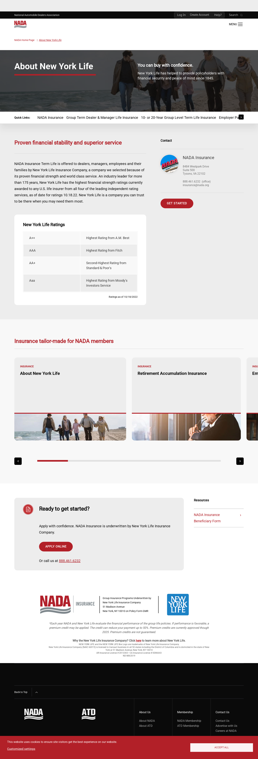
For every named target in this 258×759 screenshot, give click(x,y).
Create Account (199, 14)
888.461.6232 (191, 181)
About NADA (147, 720)
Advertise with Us (226, 726)
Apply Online (55, 546)
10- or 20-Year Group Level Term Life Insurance (178, 117)
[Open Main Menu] (236, 24)
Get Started (177, 203)
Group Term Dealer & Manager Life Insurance (102, 117)
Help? (218, 15)
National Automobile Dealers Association (36, 15)
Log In (181, 15)
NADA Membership (189, 720)
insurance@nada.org (196, 185)
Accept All (221, 747)
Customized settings (21, 749)
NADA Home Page (24, 40)
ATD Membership (188, 726)
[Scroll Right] (241, 117)
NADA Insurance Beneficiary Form (207, 518)
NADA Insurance (50, 117)
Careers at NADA (226, 731)
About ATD (146, 726)
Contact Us (222, 720)
